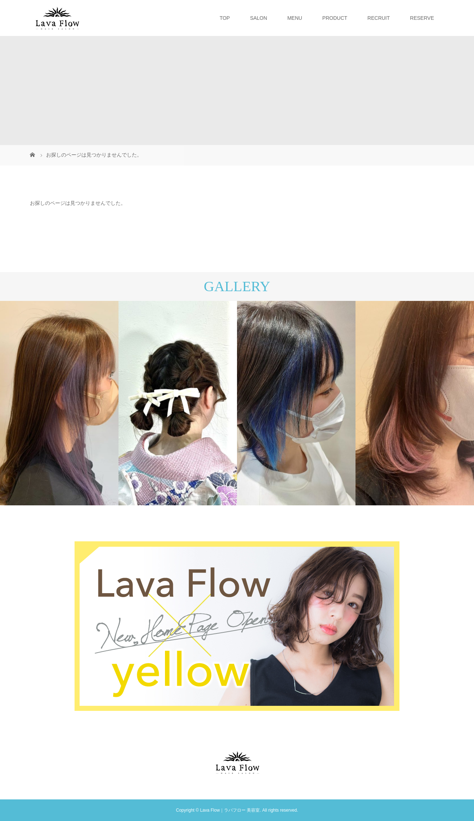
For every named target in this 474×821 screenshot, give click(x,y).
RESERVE (422, 18)
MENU (294, 18)
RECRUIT (378, 18)
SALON (258, 18)
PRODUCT (334, 18)
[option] (59, 403)
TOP (225, 18)
